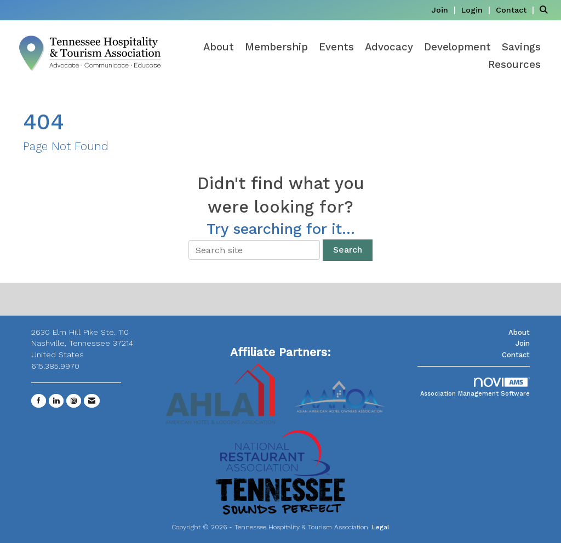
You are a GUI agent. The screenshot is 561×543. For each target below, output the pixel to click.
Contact (516, 355)
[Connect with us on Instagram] (73, 401)
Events (336, 47)
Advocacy (389, 47)
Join (523, 343)
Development (457, 47)
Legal (381, 527)
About (218, 47)
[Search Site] (546, 9)
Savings (521, 47)
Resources (514, 65)
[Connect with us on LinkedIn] (56, 401)
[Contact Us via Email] (92, 401)
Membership (276, 47)
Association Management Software (475, 388)
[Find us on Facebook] (38, 401)
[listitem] (445, 9)
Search (347, 249)
